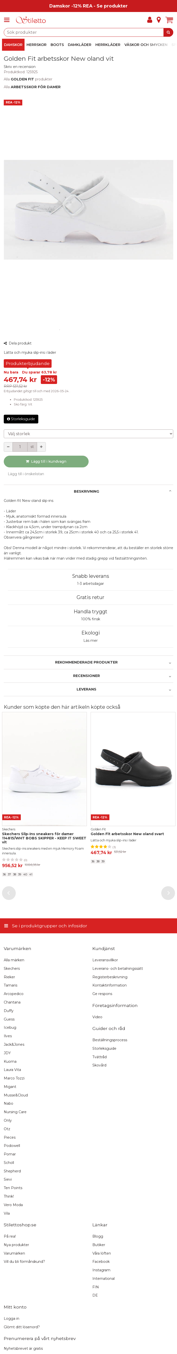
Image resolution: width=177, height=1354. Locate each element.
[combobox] (88, 32)
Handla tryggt (90, 612)
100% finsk (90, 619)
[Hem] (31, 20)
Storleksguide (21, 419)
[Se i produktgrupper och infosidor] (8, 20)
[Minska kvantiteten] (8, 447)
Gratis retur (90, 597)
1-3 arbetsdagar (90, 583)
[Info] (158, 19)
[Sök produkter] (88, 32)
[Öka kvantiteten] (41, 447)
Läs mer (90, 640)
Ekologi (90, 633)
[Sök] (168, 32)
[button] (20, 66)
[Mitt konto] (149, 19)
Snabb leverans (90, 576)
